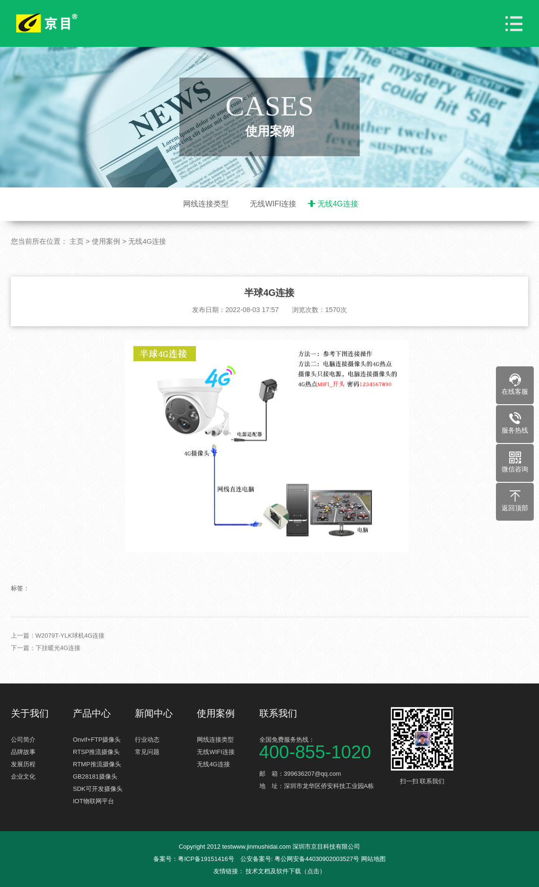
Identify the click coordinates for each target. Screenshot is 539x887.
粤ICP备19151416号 (206, 858)
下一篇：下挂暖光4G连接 (45, 659)
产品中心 (92, 713)
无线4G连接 (338, 204)
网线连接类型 (206, 204)
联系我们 (278, 713)
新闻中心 (154, 713)
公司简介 (23, 739)
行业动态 (147, 739)
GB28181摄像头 (95, 776)
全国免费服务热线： (324, 747)
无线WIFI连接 (273, 204)
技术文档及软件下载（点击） (286, 871)
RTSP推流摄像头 (96, 751)
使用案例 (106, 241)
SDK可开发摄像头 (98, 788)
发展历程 (23, 764)
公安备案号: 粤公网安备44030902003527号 (299, 858)
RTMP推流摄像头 (97, 764)
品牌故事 (23, 751)
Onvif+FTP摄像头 (97, 739)
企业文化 (23, 776)
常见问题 (147, 751)
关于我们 (30, 713)
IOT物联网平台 (93, 801)
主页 (77, 241)
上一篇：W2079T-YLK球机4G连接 (58, 647)
